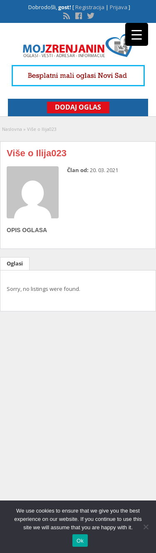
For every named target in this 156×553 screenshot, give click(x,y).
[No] (145, 527)
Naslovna (12, 129)
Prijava (118, 7)
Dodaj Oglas (78, 107)
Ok (80, 541)
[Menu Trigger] (136, 34)
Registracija (89, 7)
